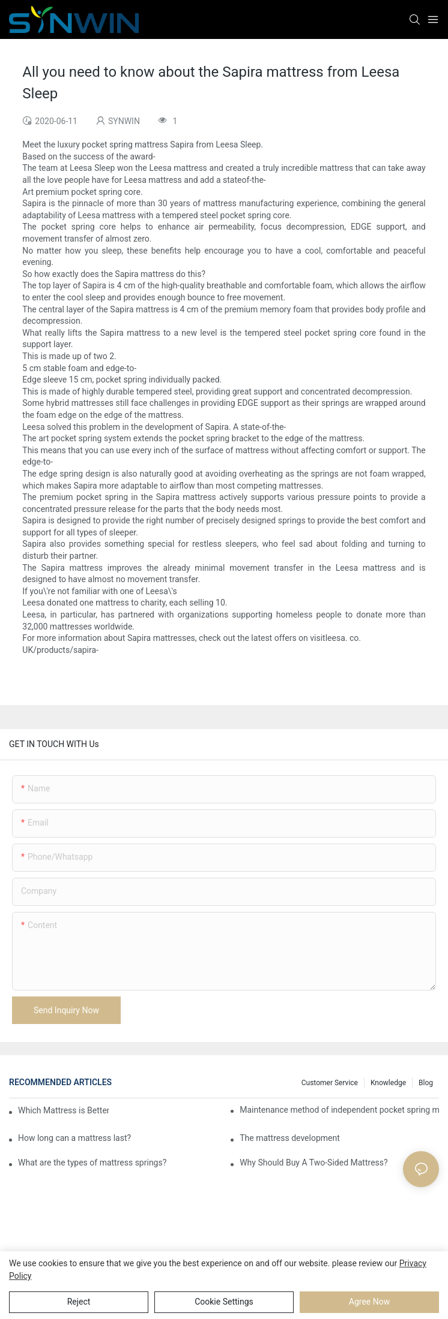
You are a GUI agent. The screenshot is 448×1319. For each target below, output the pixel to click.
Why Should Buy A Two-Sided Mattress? (313, 1162)
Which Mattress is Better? (63, 1110)
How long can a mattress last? (74, 1138)
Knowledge (388, 1083)
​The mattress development (290, 1138)
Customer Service (329, 1083)
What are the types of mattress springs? (92, 1162)
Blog (426, 1083)
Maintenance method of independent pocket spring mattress (339, 1110)
